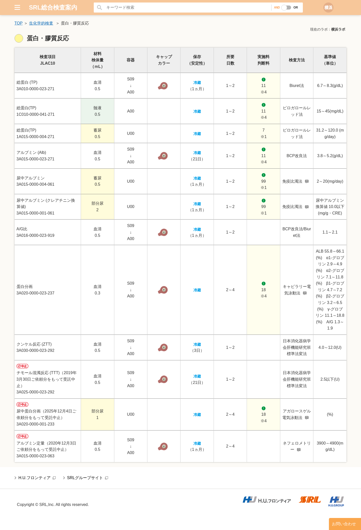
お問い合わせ (344, 524)
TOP (19, 23)
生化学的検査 (41, 23)
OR (295, 7)
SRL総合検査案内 (53, 7)
